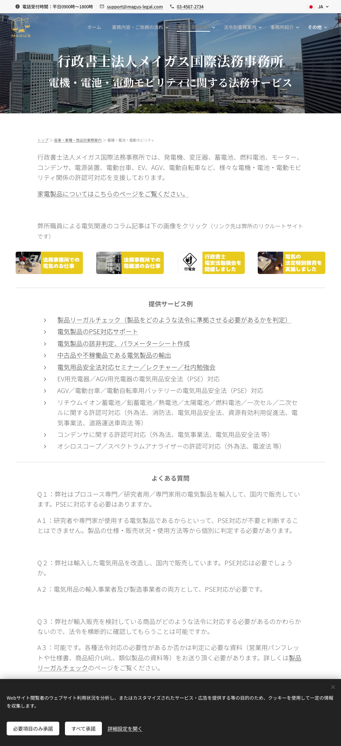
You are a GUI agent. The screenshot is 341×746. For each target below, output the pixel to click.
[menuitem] (96, 27)
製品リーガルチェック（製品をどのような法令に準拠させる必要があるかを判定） (174, 319)
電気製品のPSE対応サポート (97, 331)
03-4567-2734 (190, 6)
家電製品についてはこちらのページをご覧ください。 (113, 193)
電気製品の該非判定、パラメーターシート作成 (123, 343)
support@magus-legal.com (135, 6)
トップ (42, 140)
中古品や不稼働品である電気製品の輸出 (114, 354)
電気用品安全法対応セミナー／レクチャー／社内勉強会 (136, 366)
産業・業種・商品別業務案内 (78, 140)
